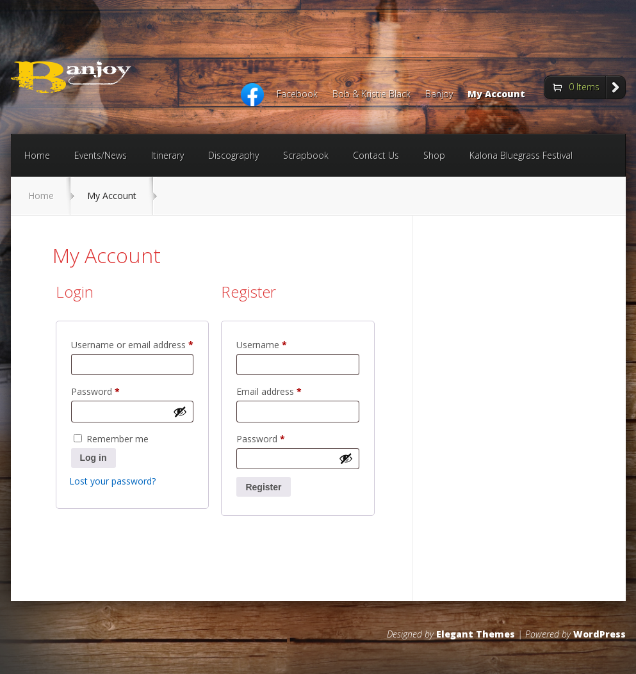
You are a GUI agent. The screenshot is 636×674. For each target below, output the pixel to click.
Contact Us (376, 155)
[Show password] (180, 412)
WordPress (599, 634)
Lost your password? (112, 481)
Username (279, 343)
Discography (233, 155)
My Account (496, 95)
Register (263, 487)
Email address (287, 390)
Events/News (100, 155)
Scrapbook (306, 155)
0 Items (584, 87)
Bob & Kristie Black (371, 95)
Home (37, 155)
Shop (434, 155)
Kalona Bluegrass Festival (521, 155)
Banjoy (439, 95)
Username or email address (132, 343)
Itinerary (167, 155)
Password (113, 390)
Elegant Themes (475, 634)
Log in (93, 458)
